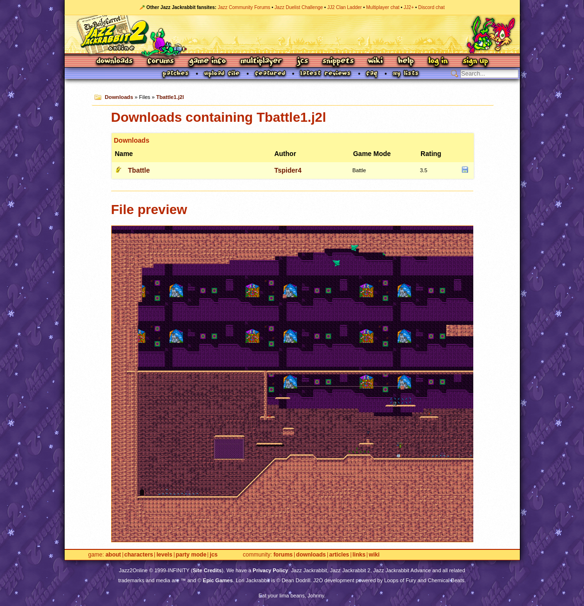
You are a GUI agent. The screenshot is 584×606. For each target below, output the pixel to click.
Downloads (115, 61)
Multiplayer (261, 61)
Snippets (338, 61)
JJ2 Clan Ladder (344, 7)
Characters (138, 554)
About (113, 554)
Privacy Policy (270, 570)
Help (406, 61)
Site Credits (206, 570)
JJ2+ (409, 7)
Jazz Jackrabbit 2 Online (292, 34)
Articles (339, 554)
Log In (438, 61)
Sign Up (475, 61)
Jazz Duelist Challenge (299, 7)
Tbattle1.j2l (170, 97)
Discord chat (431, 7)
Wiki (375, 61)
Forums (161, 61)
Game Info (207, 61)
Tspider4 (287, 170)
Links (359, 554)
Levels (164, 554)
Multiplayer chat (383, 7)
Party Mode (191, 554)
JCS (302, 61)
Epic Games (218, 580)
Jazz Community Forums (244, 7)
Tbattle (139, 170)
